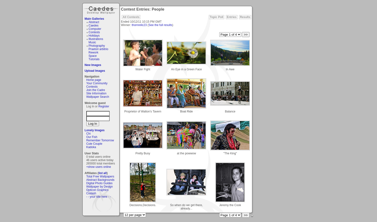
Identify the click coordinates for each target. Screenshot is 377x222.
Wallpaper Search (97, 96)
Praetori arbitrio (98, 49)
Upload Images (95, 70)
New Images (93, 65)
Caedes (101, 9)
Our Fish (91, 137)
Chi (88, 133)
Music (92, 42)
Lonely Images (95, 130)
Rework (93, 52)
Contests (94, 32)
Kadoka (91, 147)
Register (103, 106)
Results (245, 17)
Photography (96, 45)
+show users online (98, 167)
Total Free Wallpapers (100, 176)
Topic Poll (216, 17)
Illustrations (95, 39)
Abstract (93, 22)
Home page (93, 80)
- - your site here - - (98, 196)
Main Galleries (94, 18)
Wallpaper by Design (99, 186)
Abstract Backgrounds (100, 180)
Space (92, 56)
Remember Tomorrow (100, 140)
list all (103, 173)
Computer (94, 29)
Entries (232, 17)
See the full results (160, 25)
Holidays (94, 35)
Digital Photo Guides (99, 183)
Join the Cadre (95, 90)
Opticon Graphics (97, 190)
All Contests (131, 17)
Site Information (96, 93)
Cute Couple (94, 143)
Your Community (96, 83)
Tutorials (94, 59)
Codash (91, 193)
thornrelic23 (139, 25)
